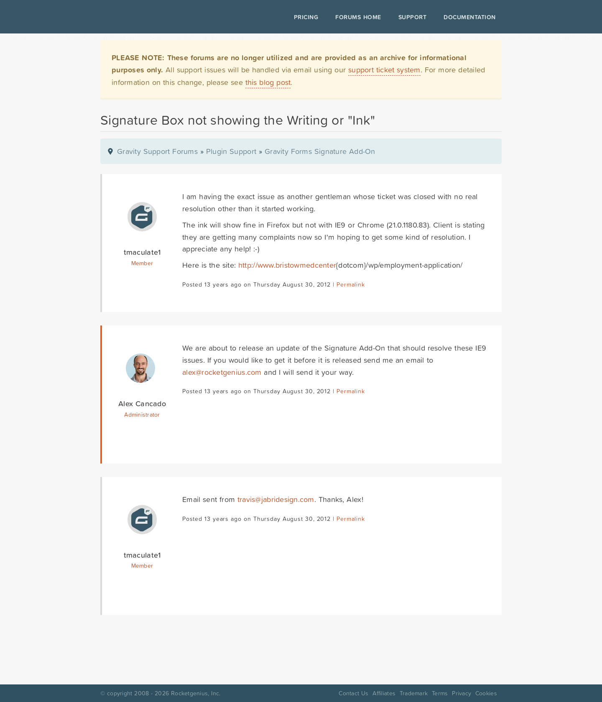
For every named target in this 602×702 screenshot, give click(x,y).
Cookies (486, 693)
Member (142, 263)
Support (412, 17)
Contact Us (353, 693)
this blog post (268, 82)
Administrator (142, 414)
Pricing (306, 17)
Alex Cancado (142, 403)
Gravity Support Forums (157, 151)
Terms (440, 693)
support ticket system (384, 69)
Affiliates (383, 693)
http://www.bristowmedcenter (287, 265)
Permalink (351, 284)
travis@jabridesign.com (275, 499)
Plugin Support (231, 151)
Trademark (414, 693)
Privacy (461, 693)
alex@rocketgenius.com (222, 372)
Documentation (470, 17)
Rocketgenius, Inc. (195, 693)
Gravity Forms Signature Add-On (320, 151)
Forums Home (358, 17)
